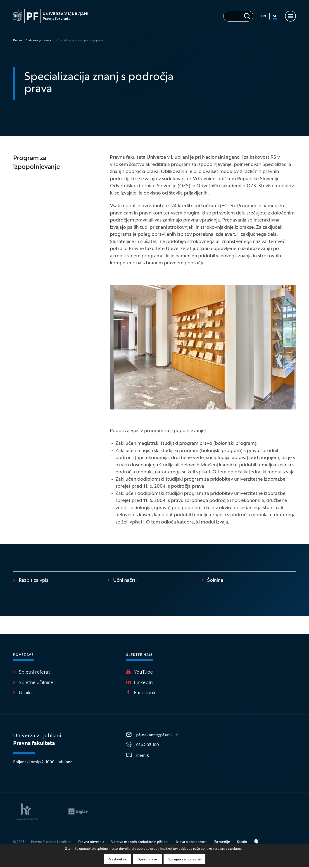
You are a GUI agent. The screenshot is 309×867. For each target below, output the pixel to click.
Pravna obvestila (91, 842)
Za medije (222, 842)
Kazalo (242, 842)
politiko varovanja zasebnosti (222, 849)
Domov (17, 40)
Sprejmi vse (147, 859)
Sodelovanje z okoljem (40, 40)
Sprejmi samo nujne (184, 859)
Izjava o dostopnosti (191, 842)
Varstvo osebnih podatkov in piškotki (140, 842)
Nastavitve (117, 859)
